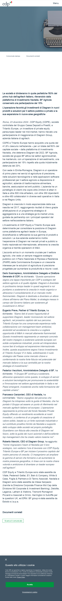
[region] (31, 578)
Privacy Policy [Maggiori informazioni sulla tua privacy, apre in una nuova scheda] (21, 577)
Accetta (30, 585)
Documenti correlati (33, 56)
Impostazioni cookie (29, 592)
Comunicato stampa (13, 56)
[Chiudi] (6, 559)
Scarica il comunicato (13, 521)
